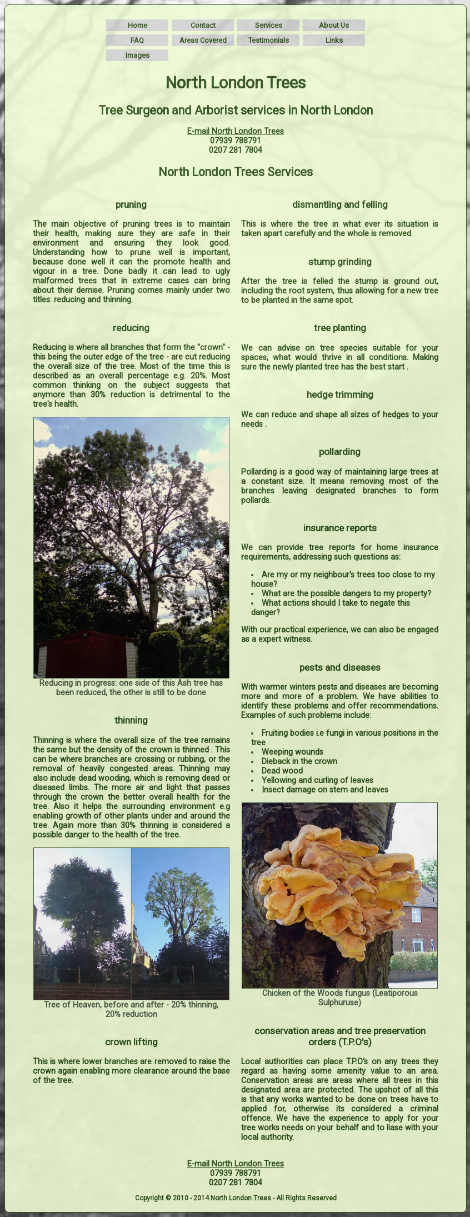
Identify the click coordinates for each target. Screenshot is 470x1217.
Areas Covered (203, 40)
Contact (203, 25)
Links (334, 40)
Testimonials (268, 40)
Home (137, 25)
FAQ (137, 40)
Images (137, 55)
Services (268, 25)
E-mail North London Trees (235, 131)
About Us (334, 25)
